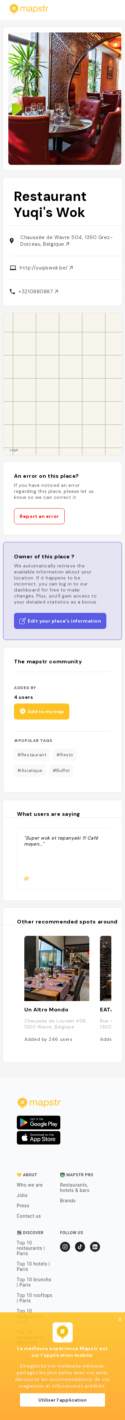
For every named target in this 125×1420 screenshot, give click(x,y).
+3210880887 (38, 291)
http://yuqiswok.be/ (46, 267)
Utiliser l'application (62, 1400)
